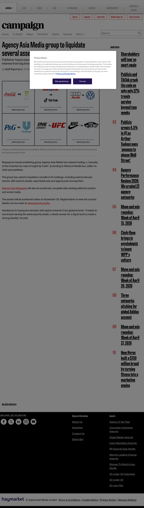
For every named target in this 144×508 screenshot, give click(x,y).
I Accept (82, 81)
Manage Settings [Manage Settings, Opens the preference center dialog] (62, 81)
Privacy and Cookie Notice (65, 74)
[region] (73, 70)
